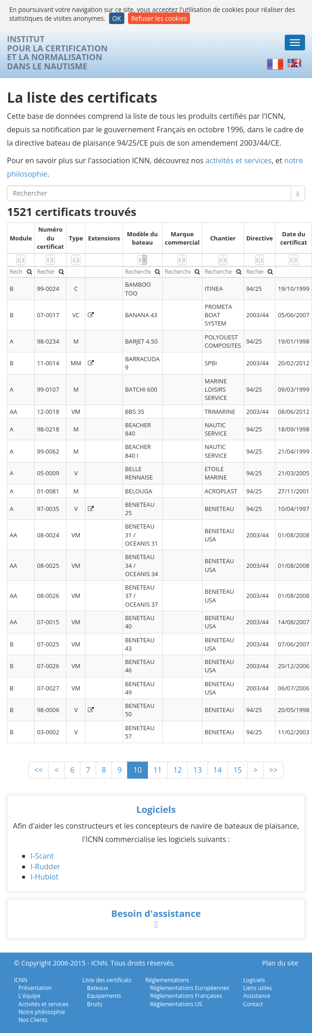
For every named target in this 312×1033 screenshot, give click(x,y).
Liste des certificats (106, 980)
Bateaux (97, 988)
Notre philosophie (41, 1012)
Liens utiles (257, 988)
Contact (253, 1004)
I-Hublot (44, 877)
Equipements (104, 996)
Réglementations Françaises (186, 996)
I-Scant (42, 856)
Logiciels (156, 809)
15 (237, 770)
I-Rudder (45, 866)
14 (218, 770)
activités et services (239, 160)
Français (275, 63)
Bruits (94, 1004)
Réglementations (167, 980)
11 (157, 770)
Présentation (35, 988)
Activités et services (43, 1004)
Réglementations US (176, 1004)
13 (197, 770)
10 (137, 770)
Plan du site (280, 963)
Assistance (256, 996)
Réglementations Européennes (189, 988)
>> (273, 770)
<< (38, 770)
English (296, 63)
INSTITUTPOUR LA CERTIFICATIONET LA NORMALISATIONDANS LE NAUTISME (57, 53)
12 (177, 770)
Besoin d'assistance (156, 913)
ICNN (20, 980)
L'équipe (29, 996)
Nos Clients (33, 1020)
